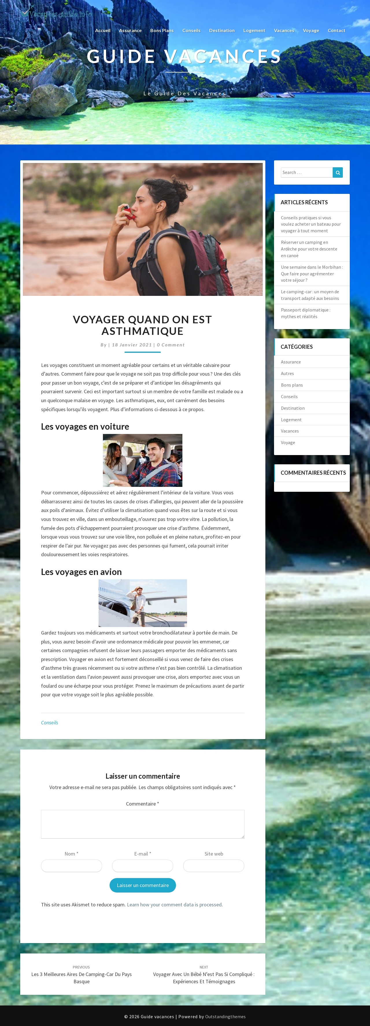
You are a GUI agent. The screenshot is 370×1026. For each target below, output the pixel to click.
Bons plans (162, 30)
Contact (336, 30)
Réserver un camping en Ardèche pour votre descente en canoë (309, 248)
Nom (71, 853)
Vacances (284, 30)
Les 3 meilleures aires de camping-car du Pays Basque (81, 974)
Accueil (102, 30)
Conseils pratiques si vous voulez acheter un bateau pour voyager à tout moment (311, 224)
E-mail (142, 853)
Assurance (130, 30)
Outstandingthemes (225, 1016)
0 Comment (171, 344)
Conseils (191, 30)
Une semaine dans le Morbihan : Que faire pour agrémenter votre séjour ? (312, 273)
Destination (222, 30)
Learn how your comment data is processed (174, 904)
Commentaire (142, 803)
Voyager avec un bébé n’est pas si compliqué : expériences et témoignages (204, 974)
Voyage (311, 30)
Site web (214, 853)
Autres (287, 373)
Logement (254, 30)
